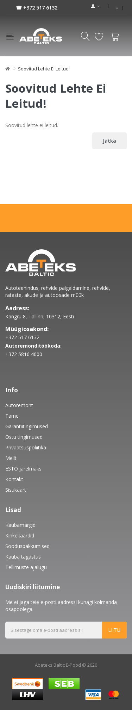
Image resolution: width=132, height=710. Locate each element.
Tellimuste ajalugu (26, 567)
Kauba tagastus (23, 556)
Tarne (12, 415)
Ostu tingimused (24, 437)
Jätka (109, 140)
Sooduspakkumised (27, 546)
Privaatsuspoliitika (25, 447)
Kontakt (14, 479)
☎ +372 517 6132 (36, 7)
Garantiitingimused (26, 426)
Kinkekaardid (19, 535)
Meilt (11, 458)
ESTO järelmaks (23, 468)
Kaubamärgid (20, 525)
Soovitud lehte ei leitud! (44, 69)
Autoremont (19, 405)
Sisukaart (15, 489)
